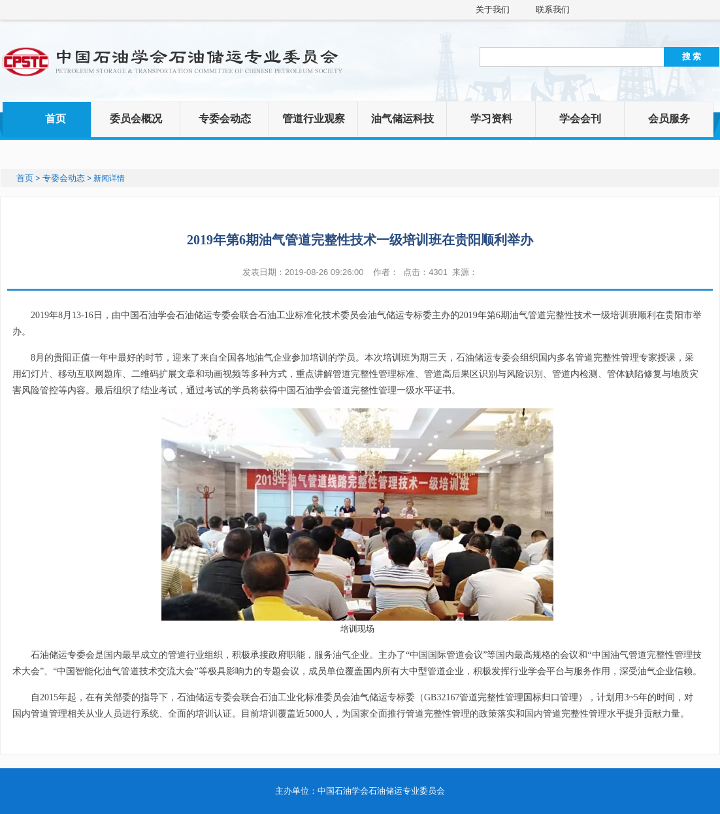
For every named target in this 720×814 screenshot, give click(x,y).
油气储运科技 (402, 118)
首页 (55, 118)
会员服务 (669, 118)
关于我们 (493, 9)
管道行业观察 (313, 118)
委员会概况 (136, 118)
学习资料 (491, 118)
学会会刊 (580, 118)
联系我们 (553, 9)
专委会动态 (225, 118)
